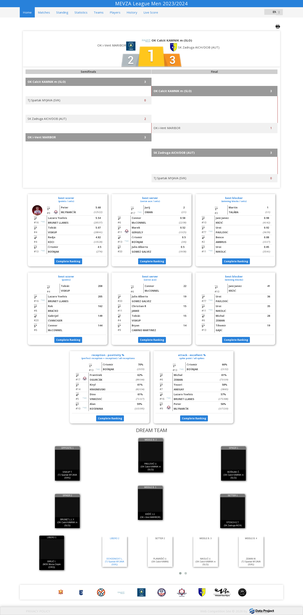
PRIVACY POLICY (38, 611)
